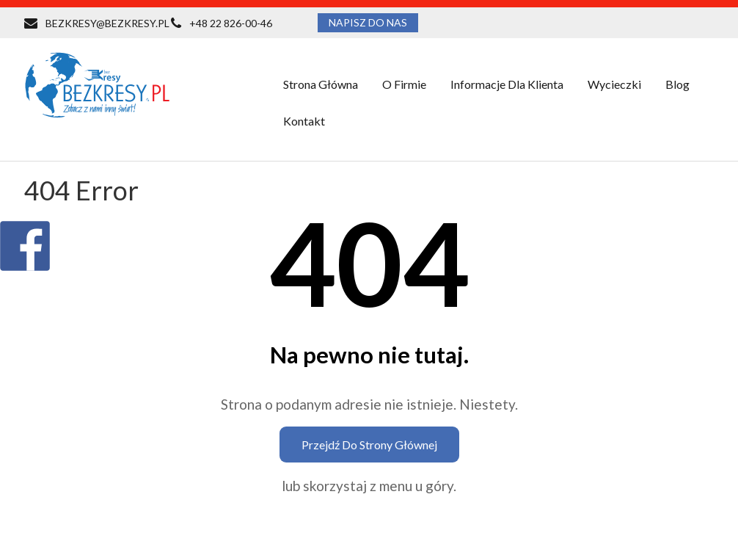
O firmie (404, 84)
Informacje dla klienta (506, 84)
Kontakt (304, 121)
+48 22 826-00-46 (230, 23)
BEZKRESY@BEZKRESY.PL (107, 23)
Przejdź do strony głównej (369, 444)
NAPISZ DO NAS (368, 22)
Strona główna (320, 84)
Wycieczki (614, 84)
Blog (677, 84)
